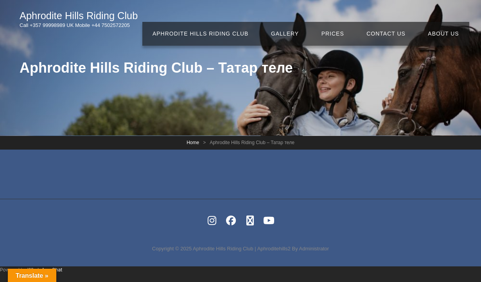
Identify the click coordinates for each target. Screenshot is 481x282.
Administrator (314, 249)
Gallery (302, 19)
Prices (345, 19)
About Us (446, 19)
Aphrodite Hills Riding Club (85, 17)
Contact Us (393, 19)
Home (193, 142)
